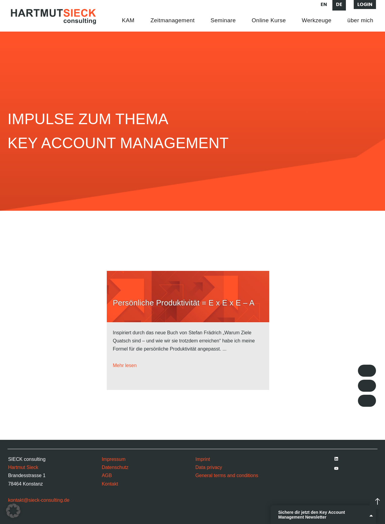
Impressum (113, 459)
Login (364, 4)
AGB (107, 475)
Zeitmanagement (172, 20)
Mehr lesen (125, 365)
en (324, 4)
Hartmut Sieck (23, 467)
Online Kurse (269, 20)
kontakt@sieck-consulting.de (38, 500)
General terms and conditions (226, 475)
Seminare (223, 20)
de (339, 4)
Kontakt (110, 483)
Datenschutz (115, 467)
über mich (360, 20)
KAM (128, 20)
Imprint (202, 459)
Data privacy (208, 467)
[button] (13, 511)
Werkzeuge (316, 20)
